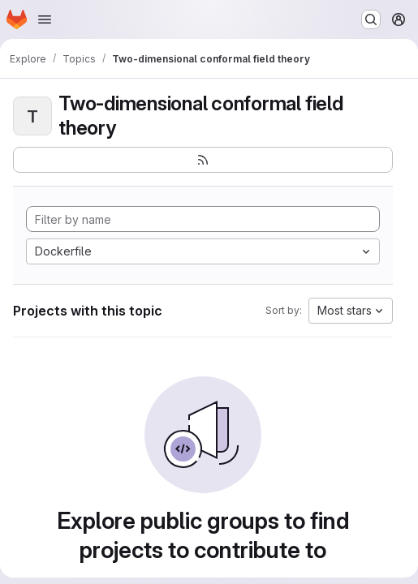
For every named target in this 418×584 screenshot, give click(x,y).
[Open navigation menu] (45, 19)
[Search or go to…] (371, 19)
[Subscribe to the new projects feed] (203, 160)
